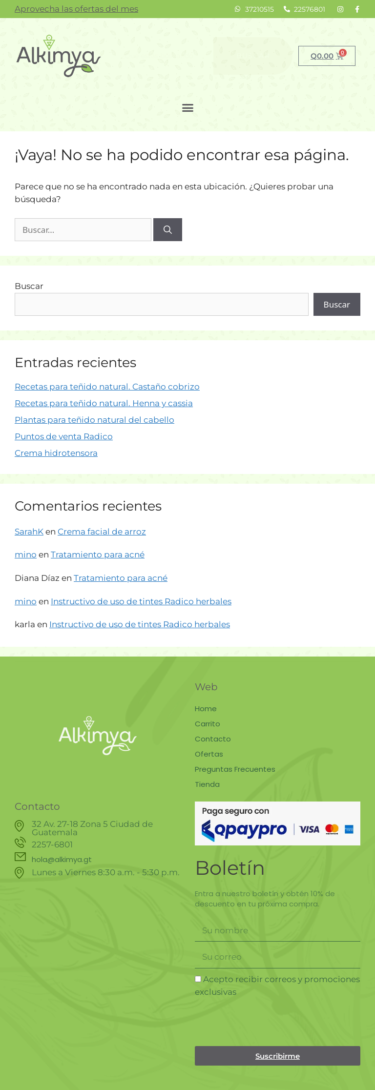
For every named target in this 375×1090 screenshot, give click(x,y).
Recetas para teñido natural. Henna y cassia (104, 403)
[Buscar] (167, 230)
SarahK (29, 531)
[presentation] (269, 1022)
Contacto (213, 739)
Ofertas (209, 754)
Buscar (29, 286)
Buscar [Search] (253, 55)
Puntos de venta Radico (64, 436)
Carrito (207, 724)
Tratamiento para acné (98, 554)
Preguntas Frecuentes (235, 769)
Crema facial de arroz (102, 531)
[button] (187, 108)
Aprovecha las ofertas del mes (76, 9)
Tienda (207, 784)
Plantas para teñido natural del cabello (94, 420)
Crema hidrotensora (56, 453)
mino (26, 554)
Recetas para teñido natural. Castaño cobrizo (107, 386)
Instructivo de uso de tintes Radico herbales (141, 601)
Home (206, 708)
